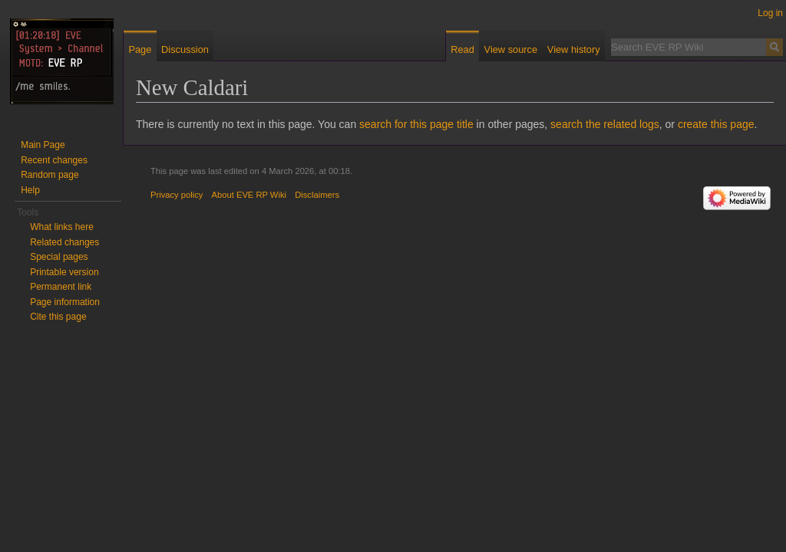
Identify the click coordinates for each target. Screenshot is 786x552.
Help (30, 190)
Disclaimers (317, 194)
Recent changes (54, 160)
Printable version (64, 272)
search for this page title (416, 124)
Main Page (42, 145)
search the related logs (604, 124)
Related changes (64, 242)
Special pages (59, 256)
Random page (49, 174)
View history (573, 49)
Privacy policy (176, 194)
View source (510, 49)
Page (139, 49)
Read (462, 49)
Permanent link (60, 286)
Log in (770, 13)
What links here (62, 227)
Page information (65, 302)
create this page (716, 124)
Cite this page (58, 316)
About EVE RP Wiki (249, 194)
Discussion (185, 49)
